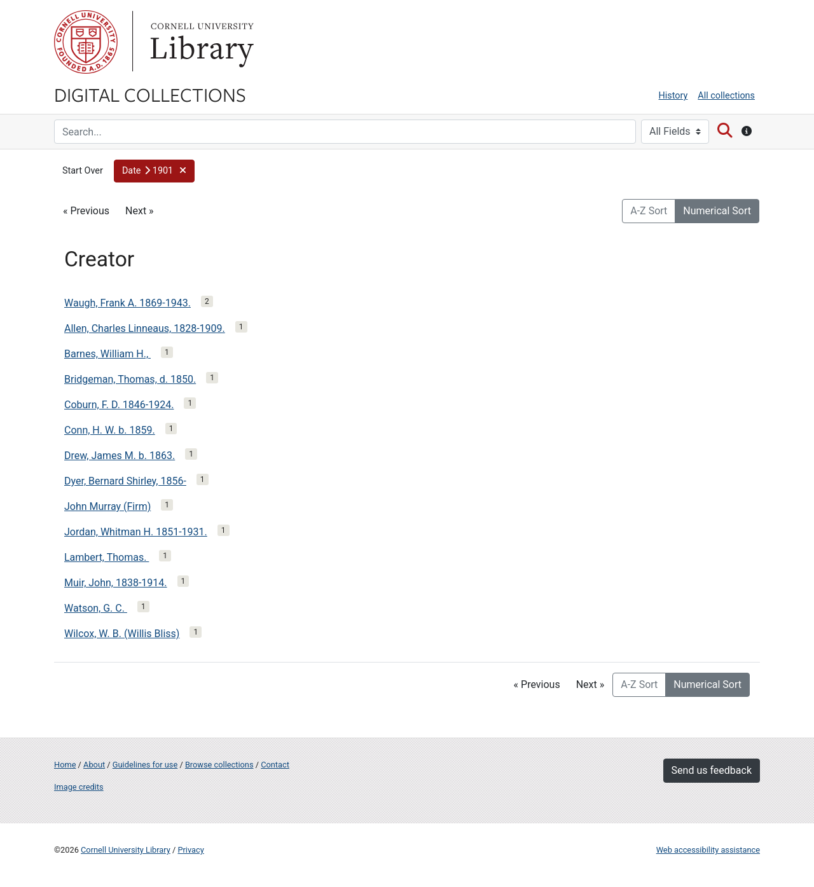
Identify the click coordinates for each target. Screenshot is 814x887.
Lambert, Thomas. (106, 557)
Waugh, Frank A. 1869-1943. (127, 303)
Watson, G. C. (95, 608)
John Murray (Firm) (107, 506)
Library (200, 42)
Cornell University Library (125, 850)
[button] (154, 171)
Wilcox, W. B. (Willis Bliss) (121, 634)
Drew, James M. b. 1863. (119, 456)
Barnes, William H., (107, 354)
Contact (275, 764)
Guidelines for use (145, 764)
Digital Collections (150, 94)
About (94, 764)
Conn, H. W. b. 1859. (109, 430)
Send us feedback (712, 770)
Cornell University (86, 42)
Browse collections (219, 764)
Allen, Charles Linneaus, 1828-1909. (144, 328)
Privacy (190, 850)
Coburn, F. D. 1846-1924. (119, 405)
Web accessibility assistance (708, 850)
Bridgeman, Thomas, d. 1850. (130, 379)
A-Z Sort (648, 211)
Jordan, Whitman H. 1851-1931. (135, 532)
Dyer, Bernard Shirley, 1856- (125, 481)
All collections (726, 95)
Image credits (79, 787)
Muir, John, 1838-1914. (115, 583)
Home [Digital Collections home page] (65, 764)
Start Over (82, 170)
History (673, 95)
